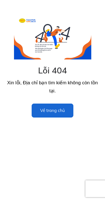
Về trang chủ (52, 110)
